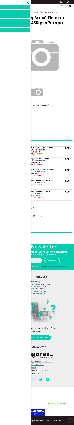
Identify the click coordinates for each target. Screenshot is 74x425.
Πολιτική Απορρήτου (35, 289)
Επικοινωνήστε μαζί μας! (37, 338)
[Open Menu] (4, 6)
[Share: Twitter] (18, 216)
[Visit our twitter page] (41, 380)
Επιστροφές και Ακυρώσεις (38, 291)
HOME (15, 12)
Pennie (18, 118)
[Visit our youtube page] (47, 380)
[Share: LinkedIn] (34, 216)
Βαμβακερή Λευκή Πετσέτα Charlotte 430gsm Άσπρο (42, 12)
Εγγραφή (52, 260)
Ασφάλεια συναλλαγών (36, 293)
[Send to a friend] (41, 216)
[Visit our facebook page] (26, 380)
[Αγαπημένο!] (26, 208)
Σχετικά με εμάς (34, 282)
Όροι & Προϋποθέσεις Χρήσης (39, 284)
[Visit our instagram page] (34, 380)
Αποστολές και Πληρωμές (37, 286)
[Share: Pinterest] (26, 216)
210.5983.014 (28, 365)
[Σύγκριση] (32, 208)
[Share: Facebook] (11, 216)
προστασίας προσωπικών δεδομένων (54, 266)
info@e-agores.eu (29, 368)
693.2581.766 (11, 2)
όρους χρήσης (27, 266)
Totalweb (59, 421)
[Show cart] (68, 6)
